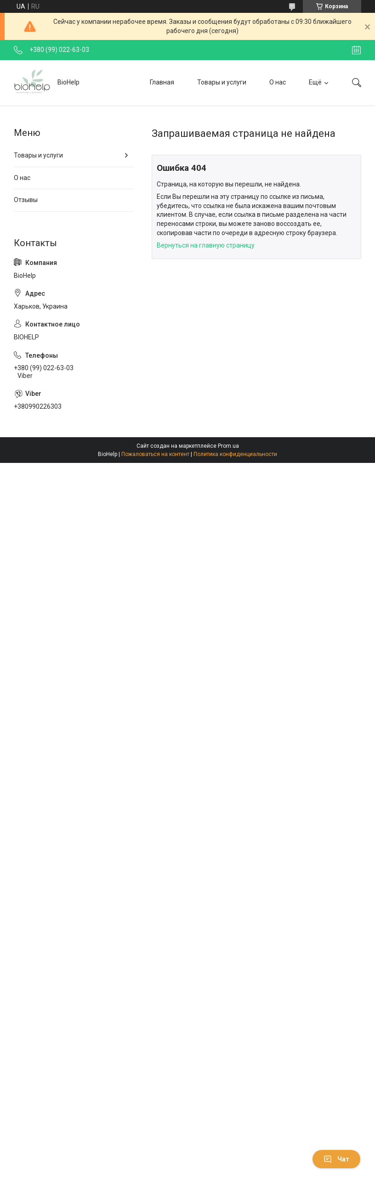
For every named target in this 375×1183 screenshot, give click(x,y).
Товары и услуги (221, 82)
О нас (277, 82)
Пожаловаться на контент (155, 454)
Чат (336, 1159)
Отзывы (26, 199)
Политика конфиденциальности (235, 454)
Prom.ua (228, 446)
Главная (162, 82)
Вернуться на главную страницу (206, 245)
